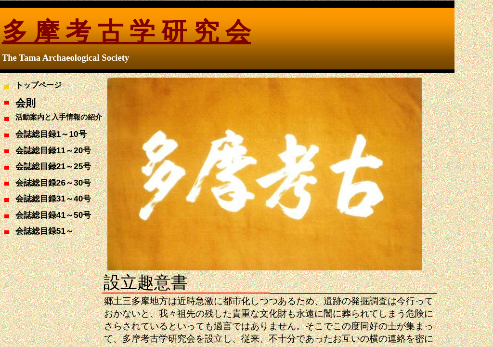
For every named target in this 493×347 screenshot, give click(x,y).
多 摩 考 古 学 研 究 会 (126, 31)
